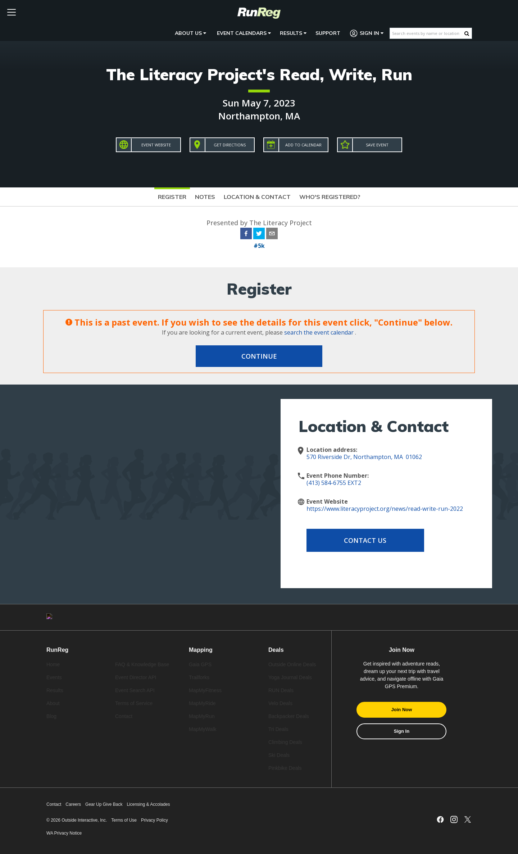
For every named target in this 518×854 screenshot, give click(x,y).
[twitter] (259, 234)
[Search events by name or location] (427, 33)
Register (172, 196)
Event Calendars (244, 33)
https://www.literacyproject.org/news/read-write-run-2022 (384, 509)
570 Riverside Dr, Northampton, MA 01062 (364, 457)
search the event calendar (319, 332)
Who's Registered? (329, 196)
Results (293, 33)
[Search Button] (466, 33)
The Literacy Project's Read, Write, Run (259, 74)
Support (327, 33)
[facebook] (246, 234)
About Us (190, 33)
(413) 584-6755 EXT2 (333, 483)
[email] (272, 234)
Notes (205, 196)
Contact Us (364, 540)
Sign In (367, 33)
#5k (259, 246)
